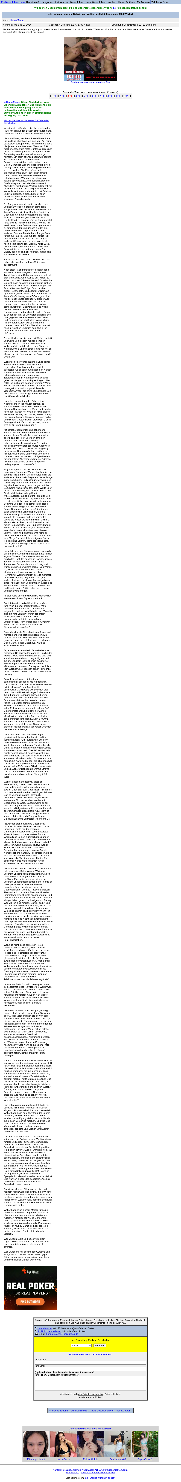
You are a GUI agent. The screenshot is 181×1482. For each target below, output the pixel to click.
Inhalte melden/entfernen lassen (98, 1472)
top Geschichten (75, 2)
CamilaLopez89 (118, 1459)
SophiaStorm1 (145, 1459)
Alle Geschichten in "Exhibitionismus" (68, 1410)
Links (121, 2)
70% (102, 96)
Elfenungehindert (36, 1459)
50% (86, 96)
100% (126, 96)
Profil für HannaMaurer (49, 1331)
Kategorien (47, 2)
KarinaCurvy (63, 1459)
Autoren (59, 2)
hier (115, 8)
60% (94, 96)
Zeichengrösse (159, 2)
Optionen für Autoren (138, 2)
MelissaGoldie (90, 1459)
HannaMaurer (44, 1328)
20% (62, 96)
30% (70, 96)
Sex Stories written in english (100, 1478)
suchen (112, 2)
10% (54, 96)
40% (78, 96)
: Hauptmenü (20, 2)
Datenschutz (72, 1472)
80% (110, 96)
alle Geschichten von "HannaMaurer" (111, 1410)
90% (118, 96)
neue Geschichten (96, 2)
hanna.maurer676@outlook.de (62, 1334)
